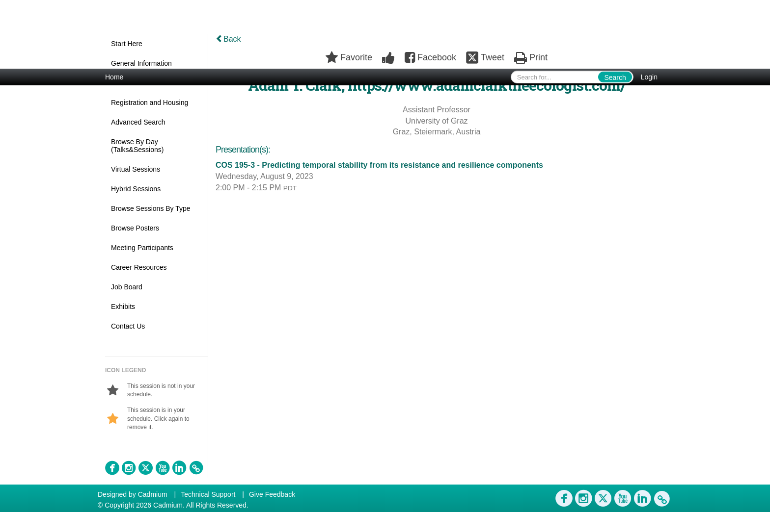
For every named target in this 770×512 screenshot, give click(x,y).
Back (228, 39)
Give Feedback (272, 494)
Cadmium (152, 494)
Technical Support (208, 494)
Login (649, 77)
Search (615, 77)
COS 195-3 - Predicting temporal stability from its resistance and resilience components (379, 165)
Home (114, 77)
